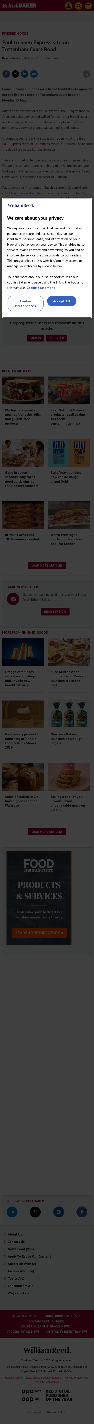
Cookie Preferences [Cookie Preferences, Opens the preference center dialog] (25, 303)
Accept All (61, 301)
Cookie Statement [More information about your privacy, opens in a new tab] (41, 287)
